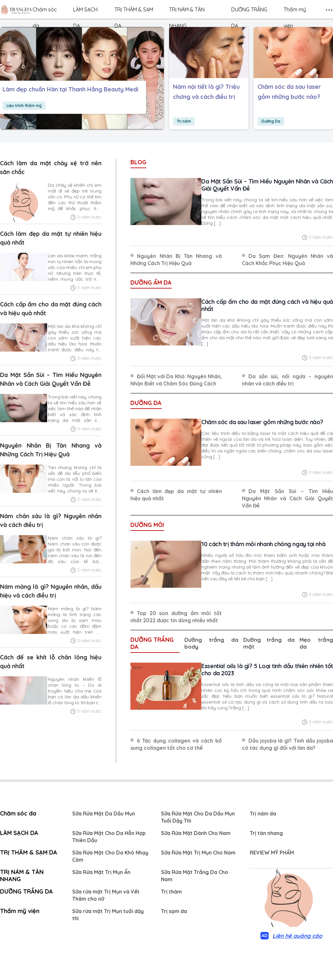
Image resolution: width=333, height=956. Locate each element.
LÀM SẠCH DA (85, 12)
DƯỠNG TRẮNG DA (249, 12)
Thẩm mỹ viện (295, 12)
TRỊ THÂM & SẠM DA (133, 12)
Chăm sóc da (45, 12)
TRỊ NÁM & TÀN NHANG (187, 12)
